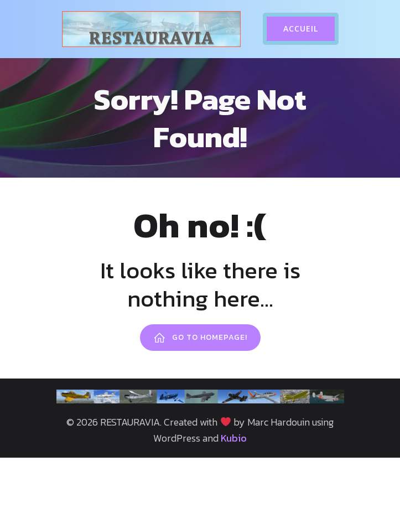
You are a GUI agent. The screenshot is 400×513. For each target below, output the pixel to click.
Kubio (234, 438)
